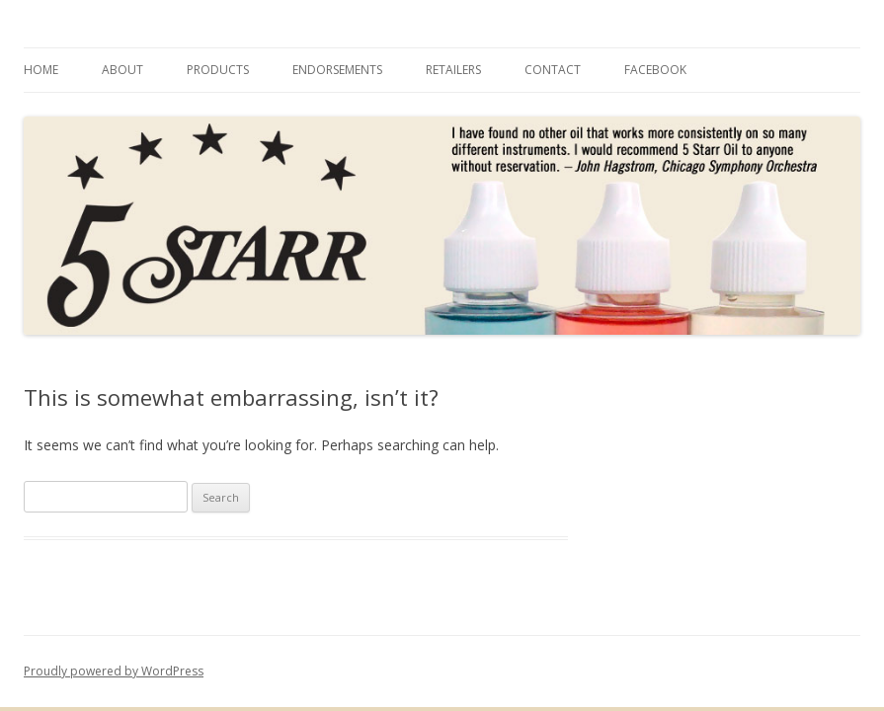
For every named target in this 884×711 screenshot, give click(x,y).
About (122, 69)
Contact (552, 69)
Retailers (453, 69)
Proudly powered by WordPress (113, 671)
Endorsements (337, 69)
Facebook (655, 69)
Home (41, 69)
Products (218, 69)
